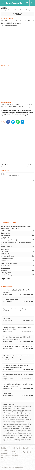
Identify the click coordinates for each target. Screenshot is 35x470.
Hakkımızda (4, 453)
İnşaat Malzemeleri (22, 113)
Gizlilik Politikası (5, 456)
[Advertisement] (17, 45)
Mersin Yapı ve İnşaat (18, 111)
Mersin (16, 10)
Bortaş (28, 10)
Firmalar (10, 10)
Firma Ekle (15, 455)
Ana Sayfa (4, 10)
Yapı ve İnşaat (6, 111)
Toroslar (22, 10)
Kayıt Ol (14, 451)
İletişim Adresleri (6, 279)
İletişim (3, 462)
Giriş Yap (14, 453)
